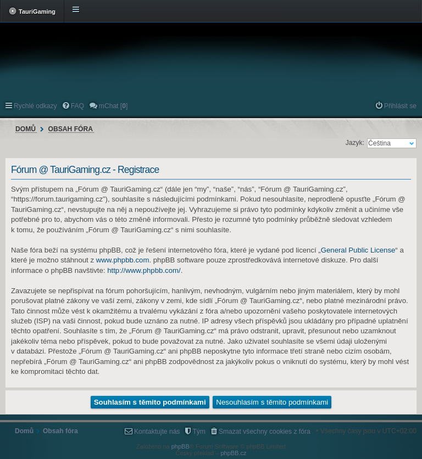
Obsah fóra (70, 129)
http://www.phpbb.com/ (143, 270)
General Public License (358, 250)
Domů (25, 129)
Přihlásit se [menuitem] (400, 106)
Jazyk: (355, 143)
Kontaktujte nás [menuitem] (157, 431)
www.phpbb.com (122, 260)
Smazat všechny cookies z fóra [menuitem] (264, 431)
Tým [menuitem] (199, 431)
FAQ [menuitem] (77, 106)
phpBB (180, 446)
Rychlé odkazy (35, 106)
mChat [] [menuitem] (113, 106)
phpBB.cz (233, 453)
